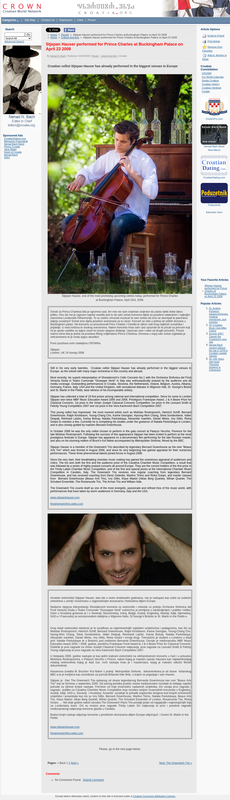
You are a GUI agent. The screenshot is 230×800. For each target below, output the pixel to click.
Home (53, 34)
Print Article (213, 41)
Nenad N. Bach (57, 56)
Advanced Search (14, 41)
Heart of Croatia (13, 152)
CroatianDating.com (15, 138)
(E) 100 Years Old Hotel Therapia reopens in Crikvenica (216, 364)
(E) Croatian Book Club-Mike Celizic (218, 328)
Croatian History (211, 84)
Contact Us (48, 20)
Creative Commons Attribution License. (154, 796)
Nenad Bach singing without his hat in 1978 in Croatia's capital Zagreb (218, 350)
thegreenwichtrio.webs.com (66, 503)
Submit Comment (93, 780)
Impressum (65, 20)
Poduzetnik (214, 205)
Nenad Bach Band (14, 144)
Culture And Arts (70, 37)
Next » (75, 763)
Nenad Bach (11, 154)
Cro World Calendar (213, 77)
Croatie (206, 91)
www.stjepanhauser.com (64, 497)
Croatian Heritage (211, 87)
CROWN (206, 73)
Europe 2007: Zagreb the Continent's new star (218, 337)
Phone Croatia (12, 146)
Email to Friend (215, 35)
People (65, 34)
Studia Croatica (210, 80)
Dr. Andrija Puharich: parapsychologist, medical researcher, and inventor (218, 315)
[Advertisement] (214, 249)
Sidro (7, 157)
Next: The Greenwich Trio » (175, 763)
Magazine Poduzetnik (16, 141)
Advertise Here (214, 212)
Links (80, 20)
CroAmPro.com (214, 119)
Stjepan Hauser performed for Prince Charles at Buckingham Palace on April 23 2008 (215, 291)
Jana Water (10, 149)
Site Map (30, 20)
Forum (92, 20)
